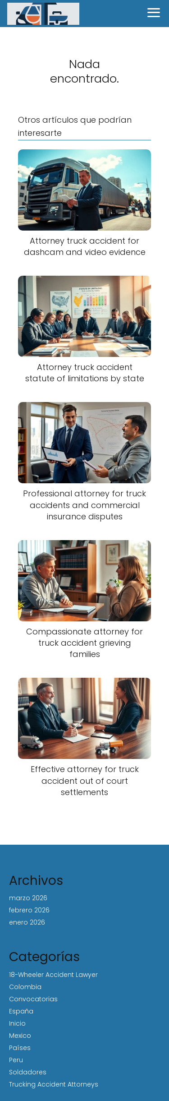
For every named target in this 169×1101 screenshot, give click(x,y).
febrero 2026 (29, 910)
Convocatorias (33, 999)
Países (20, 1047)
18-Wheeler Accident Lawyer (53, 974)
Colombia (25, 986)
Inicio (17, 1023)
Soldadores (27, 1072)
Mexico (20, 1035)
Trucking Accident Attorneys (53, 1084)
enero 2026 (27, 922)
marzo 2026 (28, 897)
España (21, 1011)
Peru (16, 1059)
